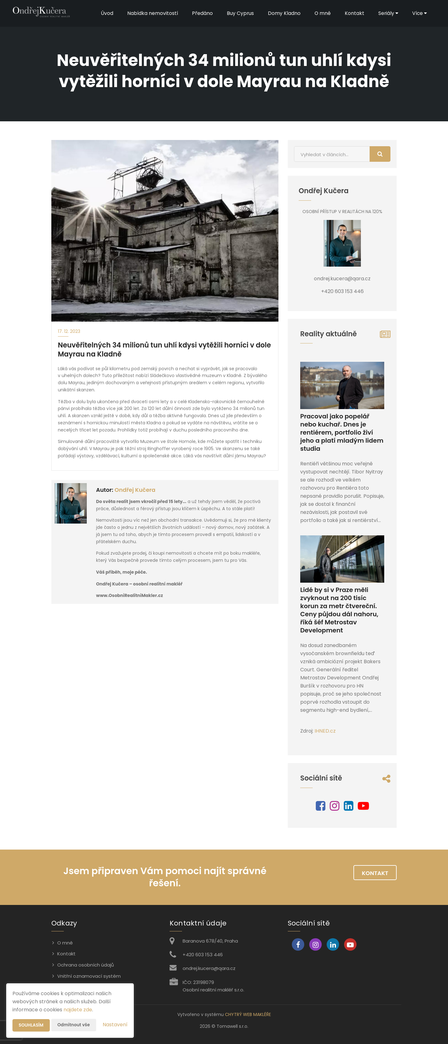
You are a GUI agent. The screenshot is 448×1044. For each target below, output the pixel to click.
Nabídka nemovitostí (149, 13)
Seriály (386, 13)
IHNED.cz (325, 730)
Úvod (103, 13)
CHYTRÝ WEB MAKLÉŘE (248, 1014)
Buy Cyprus (237, 13)
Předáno (199, 13)
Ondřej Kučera (134, 490)
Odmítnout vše (74, 1025)
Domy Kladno (281, 13)
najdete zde (77, 1009)
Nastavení (115, 1024)
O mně (320, 13)
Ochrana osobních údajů (85, 965)
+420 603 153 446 (203, 954)
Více (418, 13)
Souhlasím (31, 1025)
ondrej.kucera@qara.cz (209, 968)
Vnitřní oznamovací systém (89, 976)
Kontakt (352, 13)
